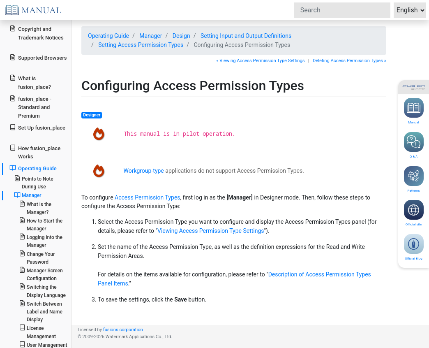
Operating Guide (33, 168)
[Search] (342, 10)
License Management (37, 331)
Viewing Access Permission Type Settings (210, 230)
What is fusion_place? (30, 82)
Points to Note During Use (33, 182)
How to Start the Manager (40, 224)
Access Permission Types (147, 197)
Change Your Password (37, 257)
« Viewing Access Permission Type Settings (260, 60)
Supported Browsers (38, 57)
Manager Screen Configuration (41, 274)
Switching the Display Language (42, 290)
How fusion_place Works (34, 152)
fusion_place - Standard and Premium (30, 107)
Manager (28, 195)
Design (181, 35)
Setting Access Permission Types (140, 45)
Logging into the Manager (40, 240)
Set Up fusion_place (37, 127)
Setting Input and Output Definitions (246, 35)
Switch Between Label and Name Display (40, 311)
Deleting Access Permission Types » (349, 60)
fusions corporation (123, 329)
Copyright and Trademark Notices (36, 33)
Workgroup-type (144, 170)
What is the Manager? (35, 207)
